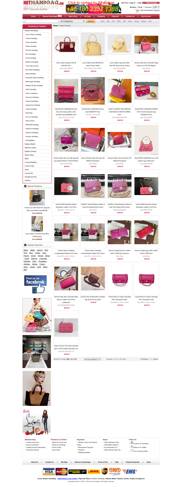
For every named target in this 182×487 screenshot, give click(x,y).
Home (33, 16)
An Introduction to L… (111, 447)
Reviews (133, 7)
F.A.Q (140, 7)
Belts (27, 158)
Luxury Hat (29, 173)
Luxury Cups (29, 166)
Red (124, 21)
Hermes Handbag (32, 50)
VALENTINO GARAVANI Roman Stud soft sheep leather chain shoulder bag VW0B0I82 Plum (66, 111)
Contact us (130, 16)
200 (75, 359)
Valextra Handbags (32, 132)
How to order (151, 3)
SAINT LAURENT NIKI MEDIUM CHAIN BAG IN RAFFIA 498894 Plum (119, 111)
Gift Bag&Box (30, 140)
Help (139, 3)
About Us (34, 462)
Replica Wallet (30, 144)
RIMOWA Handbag (32, 125)
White (119, 21)
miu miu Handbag (32, 117)
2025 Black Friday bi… (112, 445)
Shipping (101, 16)
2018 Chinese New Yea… (113, 450)
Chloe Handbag (31, 89)
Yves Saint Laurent (32, 66)
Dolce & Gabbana (32, 93)
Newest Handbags (52, 16)
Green (130, 21)
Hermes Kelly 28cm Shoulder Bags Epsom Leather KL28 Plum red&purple (66, 299)
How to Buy (56, 450)
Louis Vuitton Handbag (33, 34)
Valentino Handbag (32, 128)
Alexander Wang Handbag (35, 77)
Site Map (64, 462)
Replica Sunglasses (137, 478)
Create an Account (32, 442)
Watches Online (30, 148)
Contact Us (49, 462)
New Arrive (73, 16)
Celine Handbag (31, 42)
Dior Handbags (31, 54)
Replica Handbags (31, 30)
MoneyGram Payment (85, 447)
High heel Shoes (85, 478)
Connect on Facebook (139, 443)
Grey (150, 21)
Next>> (155, 359)
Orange (143, 21)
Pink (113, 21)
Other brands (30, 121)
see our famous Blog (139, 451)
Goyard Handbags (32, 101)
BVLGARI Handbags (33, 70)
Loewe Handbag (31, 109)
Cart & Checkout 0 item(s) (149, 10)
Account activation (32, 445)
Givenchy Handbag (32, 97)
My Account (146, 16)
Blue (108, 21)
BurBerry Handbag (32, 62)
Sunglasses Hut (31, 177)
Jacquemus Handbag (33, 105)
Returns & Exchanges (83, 462)
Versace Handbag (32, 136)
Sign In (132, 3)
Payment (115, 16)
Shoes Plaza (29, 155)
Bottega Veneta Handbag (34, 85)
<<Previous (144, 359)
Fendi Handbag (31, 58)
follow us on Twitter (138, 447)
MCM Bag (29, 113)
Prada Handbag (31, 46)
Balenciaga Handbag (33, 81)
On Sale (87, 16)
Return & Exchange (59, 445)
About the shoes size (59, 442)
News (149, 462)
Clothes (27, 180)
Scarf (27, 169)
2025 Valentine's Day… (112, 442)
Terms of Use (103, 462)
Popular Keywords (132, 462)
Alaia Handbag (31, 74)
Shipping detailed (84, 452)
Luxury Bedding (31, 162)
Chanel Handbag (31, 38)
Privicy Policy (56, 447)
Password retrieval (32, 450)
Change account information (36, 447)
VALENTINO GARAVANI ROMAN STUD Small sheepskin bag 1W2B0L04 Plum (146, 111)
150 (71, 359)
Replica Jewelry (31, 151)
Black (103, 21)
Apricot (136, 21)
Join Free (124, 3)
